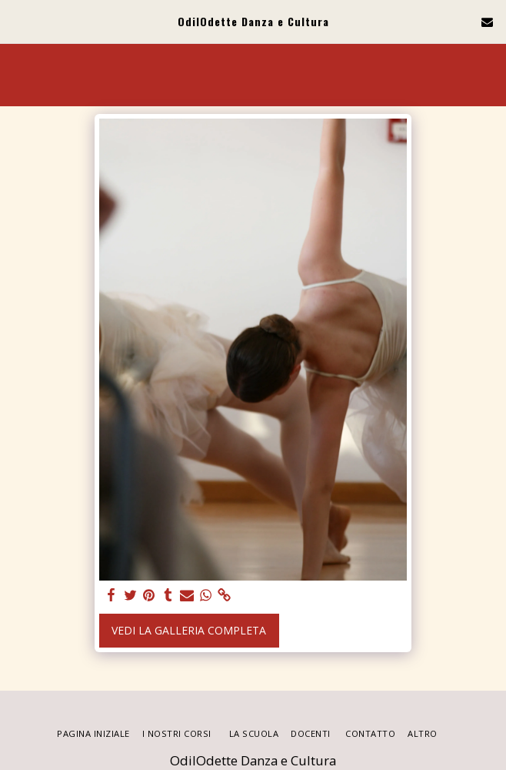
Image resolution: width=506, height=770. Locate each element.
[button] (17, 21)
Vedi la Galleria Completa (189, 630)
